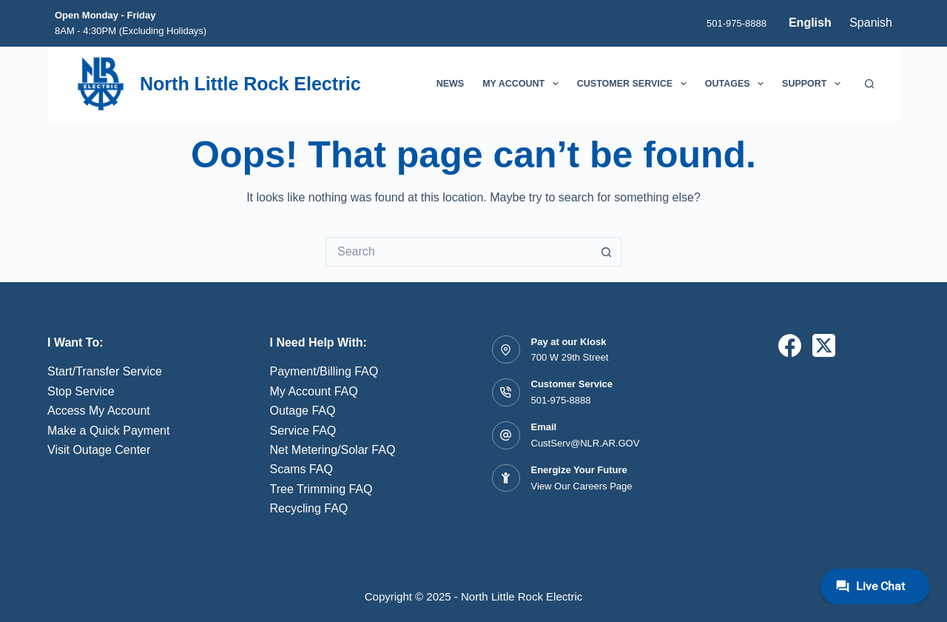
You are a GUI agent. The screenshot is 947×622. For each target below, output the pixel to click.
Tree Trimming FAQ (321, 489)
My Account (523, 84)
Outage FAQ (303, 410)
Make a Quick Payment (108, 430)
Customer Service (634, 84)
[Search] (869, 84)
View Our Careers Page (582, 486)
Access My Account (98, 410)
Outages (737, 84)
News (451, 83)
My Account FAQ (314, 391)
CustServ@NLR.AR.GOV (585, 443)
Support (814, 84)
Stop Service (81, 391)
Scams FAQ (301, 469)
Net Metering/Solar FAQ (333, 450)
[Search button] (606, 252)
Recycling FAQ (309, 508)
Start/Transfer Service (104, 371)
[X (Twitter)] (823, 345)
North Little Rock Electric (250, 83)
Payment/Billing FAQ (324, 371)
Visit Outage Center (98, 450)
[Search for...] (459, 252)
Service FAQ (303, 430)
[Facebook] (789, 345)
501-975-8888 (736, 23)
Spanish (870, 22)
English (810, 22)
